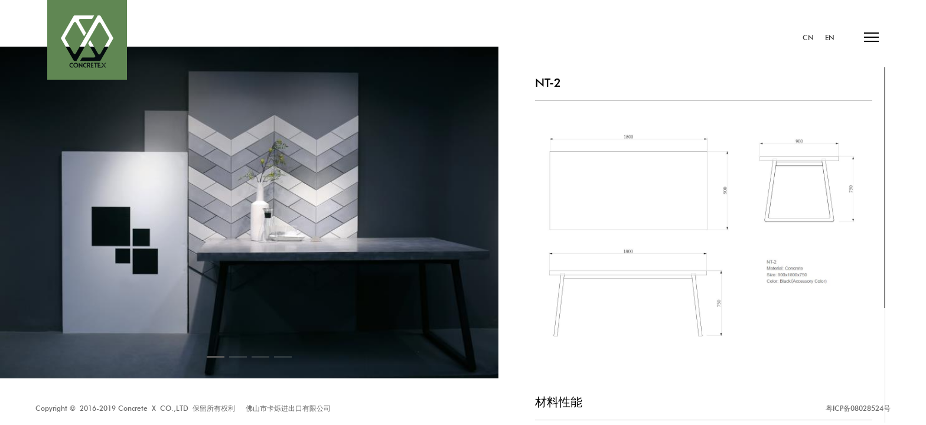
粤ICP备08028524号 (858, 408)
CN (808, 37)
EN (829, 37)
